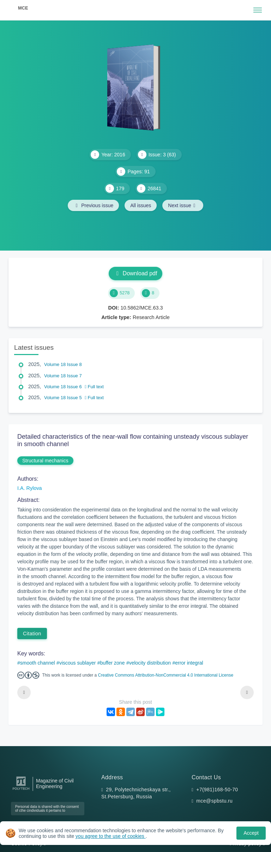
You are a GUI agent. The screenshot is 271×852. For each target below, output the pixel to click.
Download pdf (135, 273)
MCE (23, 8)
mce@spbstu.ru (214, 801)
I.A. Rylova (29, 488)
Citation (32, 633)
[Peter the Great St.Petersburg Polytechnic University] (21, 790)
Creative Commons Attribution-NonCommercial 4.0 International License (166, 675)
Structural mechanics (45, 460)
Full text (94, 386)
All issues (140, 205)
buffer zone (112, 663)
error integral (189, 663)
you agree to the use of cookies (110, 836)
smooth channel (37, 663)
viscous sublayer (77, 663)
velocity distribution (150, 663)
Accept (251, 833)
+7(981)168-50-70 (217, 789)
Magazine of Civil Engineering (55, 783)
